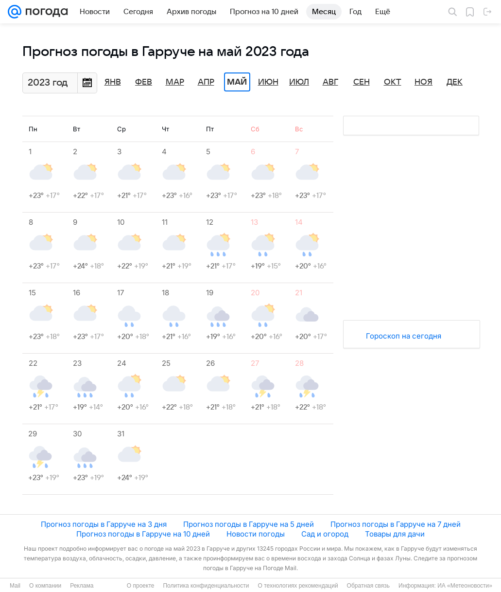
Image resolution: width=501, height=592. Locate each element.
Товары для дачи (395, 533)
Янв (112, 82)
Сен (361, 82)
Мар (175, 82)
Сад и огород (324, 533)
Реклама (81, 585)
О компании (45, 585)
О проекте (141, 585)
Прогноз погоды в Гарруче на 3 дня (104, 524)
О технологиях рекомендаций (298, 585)
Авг (330, 82)
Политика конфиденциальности (206, 585)
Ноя (423, 82)
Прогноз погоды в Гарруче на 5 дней (248, 524)
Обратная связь (368, 585)
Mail (15, 585)
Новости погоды (255, 533)
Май (237, 82)
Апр (206, 82)
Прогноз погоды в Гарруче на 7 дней (395, 524)
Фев (143, 82)
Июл (299, 82)
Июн (268, 82)
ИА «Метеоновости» (464, 585)
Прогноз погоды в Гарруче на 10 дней (143, 533)
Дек (455, 82)
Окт (392, 82)
